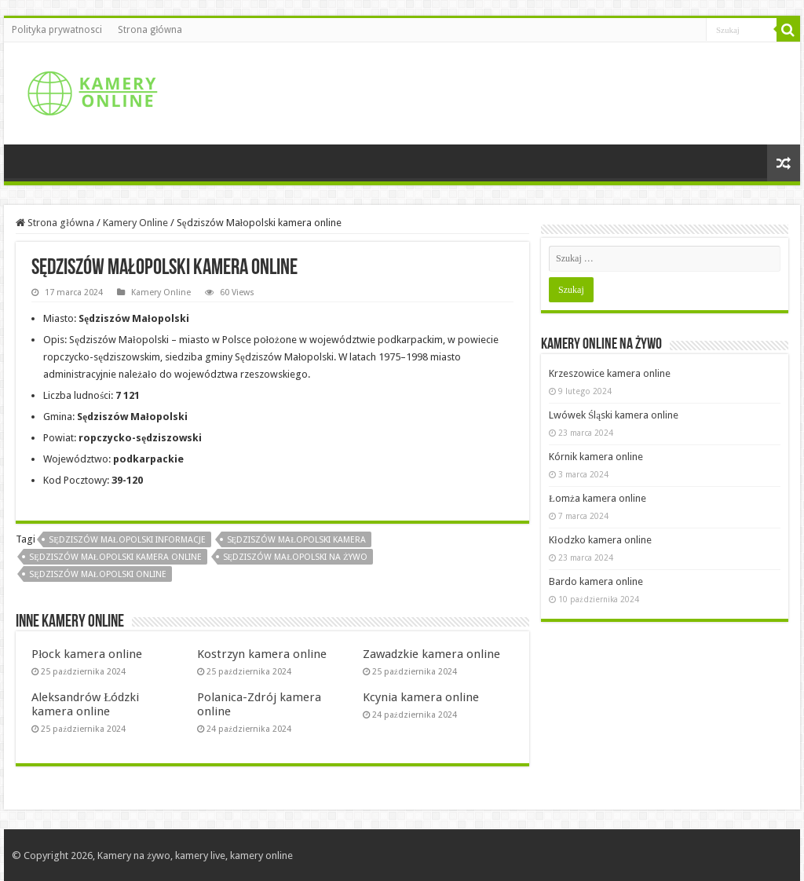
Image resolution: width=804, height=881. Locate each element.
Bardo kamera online (596, 581)
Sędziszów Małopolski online (97, 574)
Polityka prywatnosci (57, 29)
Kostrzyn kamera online (262, 654)
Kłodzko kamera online (600, 540)
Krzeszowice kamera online (610, 373)
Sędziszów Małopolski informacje (127, 540)
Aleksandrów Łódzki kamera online (85, 704)
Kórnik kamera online (596, 456)
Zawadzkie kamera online (431, 654)
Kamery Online (135, 222)
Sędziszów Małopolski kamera (296, 540)
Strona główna (150, 29)
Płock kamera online (86, 654)
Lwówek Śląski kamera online (613, 415)
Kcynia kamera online (421, 697)
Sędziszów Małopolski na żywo (295, 557)
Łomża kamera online (597, 498)
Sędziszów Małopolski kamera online (115, 557)
